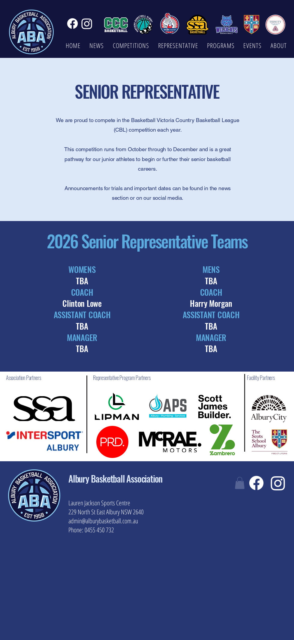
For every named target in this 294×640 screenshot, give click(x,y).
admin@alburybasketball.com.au (103, 520)
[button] (240, 483)
